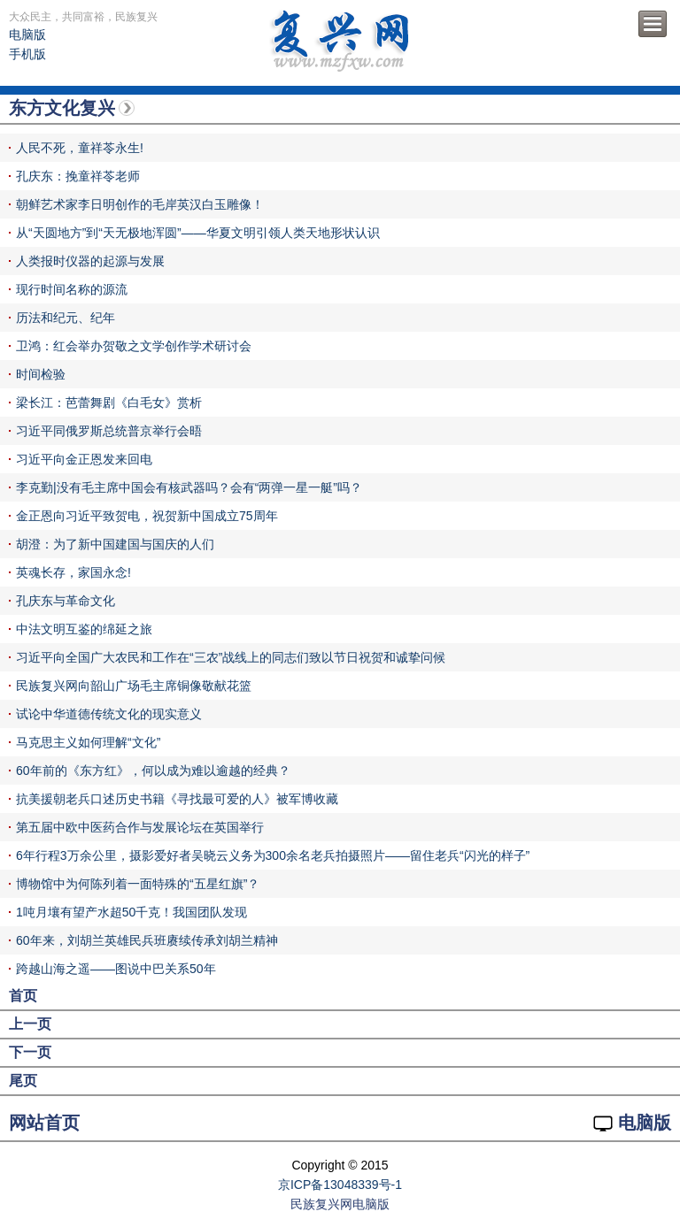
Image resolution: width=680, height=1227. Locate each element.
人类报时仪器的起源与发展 (90, 261)
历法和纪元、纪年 (65, 318)
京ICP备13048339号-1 (340, 1184)
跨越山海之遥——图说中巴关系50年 (116, 969)
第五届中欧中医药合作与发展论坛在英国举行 (140, 827)
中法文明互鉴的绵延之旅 (84, 629)
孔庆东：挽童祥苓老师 (78, 176)
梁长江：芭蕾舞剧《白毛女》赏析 (109, 402)
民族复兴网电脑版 (340, 1204)
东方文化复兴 (62, 108)
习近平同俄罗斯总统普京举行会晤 (109, 431)
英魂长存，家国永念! (73, 572)
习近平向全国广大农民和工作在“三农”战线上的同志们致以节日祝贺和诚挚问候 (230, 657)
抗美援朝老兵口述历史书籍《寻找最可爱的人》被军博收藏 (177, 799)
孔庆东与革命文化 (65, 601)
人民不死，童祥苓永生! (79, 148)
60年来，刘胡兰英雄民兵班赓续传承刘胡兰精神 (147, 940)
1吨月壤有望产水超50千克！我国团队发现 (131, 912)
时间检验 (41, 374)
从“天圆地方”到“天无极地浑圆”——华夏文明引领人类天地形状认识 (198, 233)
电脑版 (27, 34)
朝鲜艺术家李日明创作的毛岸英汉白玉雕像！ (140, 204)
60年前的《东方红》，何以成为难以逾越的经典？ (153, 770)
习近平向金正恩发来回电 (84, 459)
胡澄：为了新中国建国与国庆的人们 (115, 544)
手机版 (27, 54)
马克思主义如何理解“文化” (88, 742)
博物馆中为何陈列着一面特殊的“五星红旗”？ (137, 884)
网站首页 (44, 1122)
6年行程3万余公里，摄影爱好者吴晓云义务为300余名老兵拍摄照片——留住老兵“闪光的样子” (272, 855)
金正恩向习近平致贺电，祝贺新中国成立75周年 (147, 516)
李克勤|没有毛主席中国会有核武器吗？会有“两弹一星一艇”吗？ (189, 487)
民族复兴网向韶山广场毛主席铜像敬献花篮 (133, 686)
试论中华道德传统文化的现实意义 (109, 714)
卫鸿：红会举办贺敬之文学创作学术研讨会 (133, 346)
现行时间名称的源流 (72, 289)
